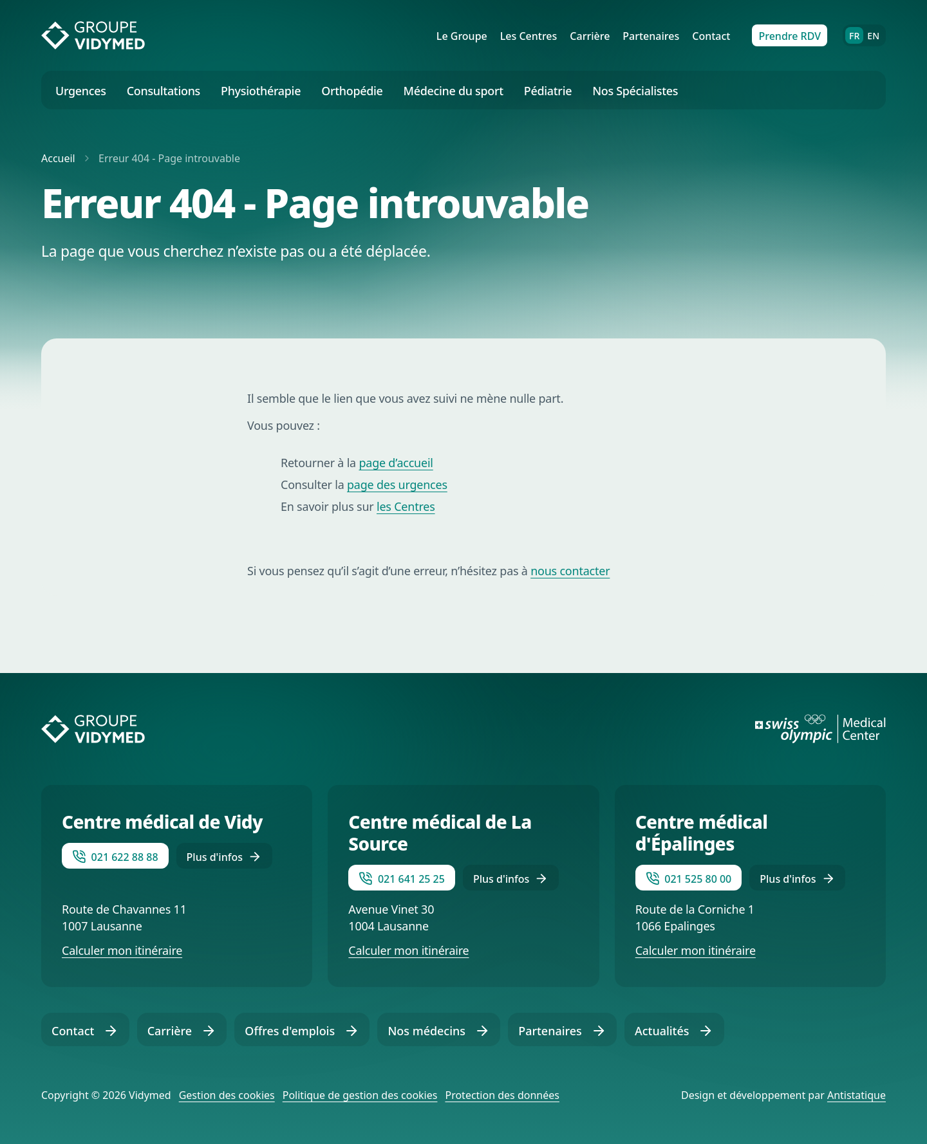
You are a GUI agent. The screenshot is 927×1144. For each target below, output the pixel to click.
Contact (711, 36)
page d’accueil (396, 462)
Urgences (80, 90)
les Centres (406, 506)
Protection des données (502, 1095)
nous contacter (570, 570)
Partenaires (651, 36)
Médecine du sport (453, 90)
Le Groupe (461, 36)
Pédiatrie (548, 90)
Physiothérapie (261, 90)
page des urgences (397, 484)
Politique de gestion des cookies (360, 1095)
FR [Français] (856, 35)
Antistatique (856, 1095)
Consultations (163, 90)
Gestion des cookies (227, 1095)
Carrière (590, 36)
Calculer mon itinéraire (122, 950)
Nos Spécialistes (635, 90)
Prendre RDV (789, 36)
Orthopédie (351, 90)
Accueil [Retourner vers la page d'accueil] (59, 158)
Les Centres (528, 36)
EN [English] (873, 36)
